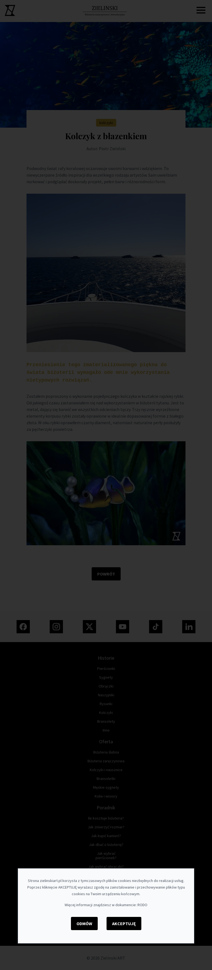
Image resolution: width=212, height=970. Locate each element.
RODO (142, 904)
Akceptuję (124, 923)
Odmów (84, 923)
